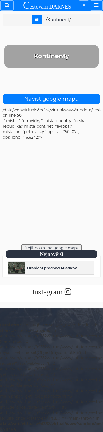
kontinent (58, 19)
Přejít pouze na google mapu (51, 247)
